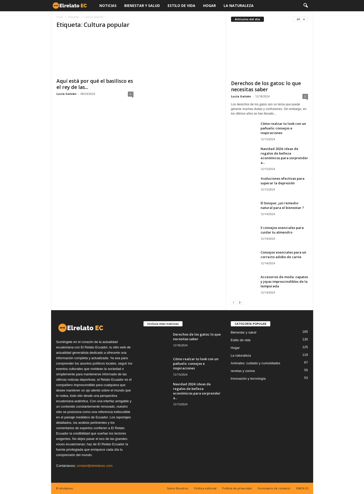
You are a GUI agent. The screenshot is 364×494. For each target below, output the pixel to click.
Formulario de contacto (274, 488)
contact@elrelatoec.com (95, 466)
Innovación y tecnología (248, 378)
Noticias (108, 5)
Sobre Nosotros (177, 488)
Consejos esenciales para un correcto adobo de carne (283, 254)
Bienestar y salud (142, 5)
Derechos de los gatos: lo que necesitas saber (266, 86)
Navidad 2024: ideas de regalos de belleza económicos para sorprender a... (284, 155)
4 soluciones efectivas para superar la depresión (282, 180)
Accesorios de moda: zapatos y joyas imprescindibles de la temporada (284, 281)
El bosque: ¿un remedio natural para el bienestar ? (282, 205)
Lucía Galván (66, 94)
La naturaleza (239, 5)
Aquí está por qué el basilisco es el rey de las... (94, 84)
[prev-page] (233, 302)
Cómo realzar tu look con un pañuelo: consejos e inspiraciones (283, 128)
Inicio (59, 17)
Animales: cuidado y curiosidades (255, 363)
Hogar (209, 5)
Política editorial (205, 488)
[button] (305, 5)
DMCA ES (302, 488)
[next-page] (239, 302)
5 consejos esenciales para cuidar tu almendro (282, 230)
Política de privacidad (237, 488)
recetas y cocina (243, 371)
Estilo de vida (181, 5)
